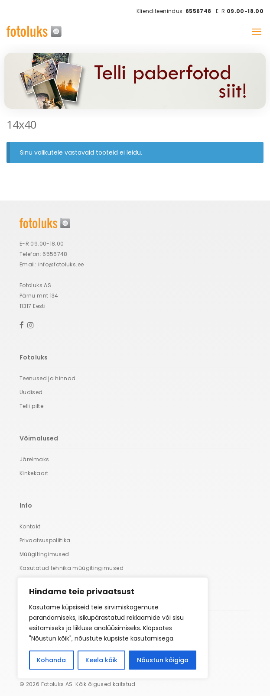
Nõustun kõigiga (163, 660)
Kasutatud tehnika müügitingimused (72, 568)
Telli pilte (31, 406)
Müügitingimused (44, 554)
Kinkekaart (34, 473)
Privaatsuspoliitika (45, 540)
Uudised (31, 392)
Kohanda (51, 660)
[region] (112, 628)
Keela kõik (101, 660)
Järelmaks (34, 459)
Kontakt (30, 526)
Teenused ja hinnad (47, 378)
